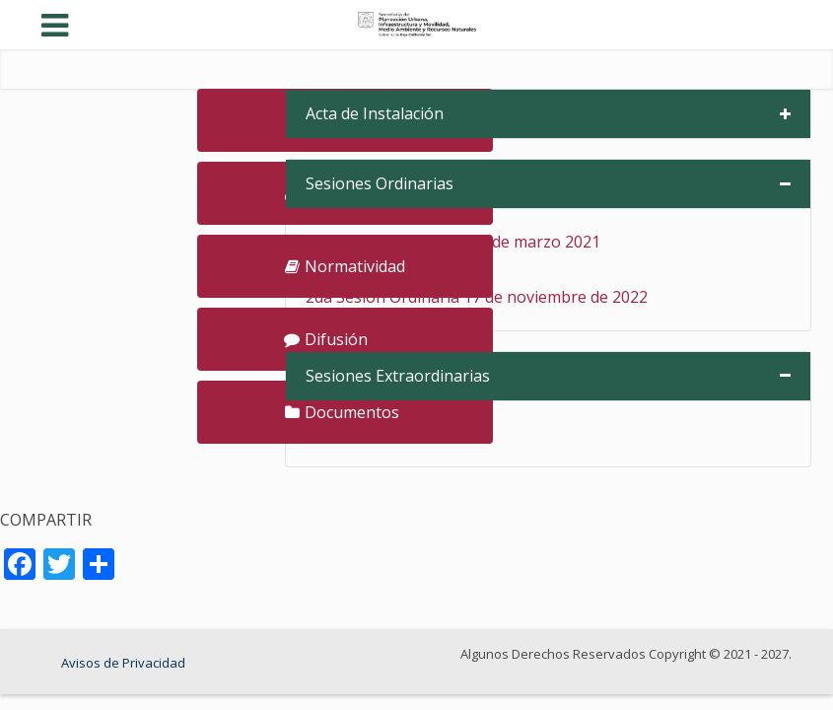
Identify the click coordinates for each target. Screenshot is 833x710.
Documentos (342, 412)
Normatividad (345, 266)
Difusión (326, 339)
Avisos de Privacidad (123, 663)
